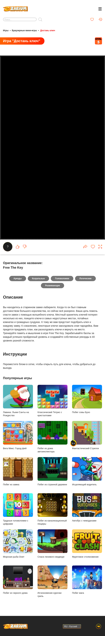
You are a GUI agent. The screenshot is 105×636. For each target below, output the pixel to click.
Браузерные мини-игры (24, 30)
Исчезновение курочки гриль (52, 581)
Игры (5, 30)
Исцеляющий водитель (87, 471)
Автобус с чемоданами (87, 507)
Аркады (17, 278)
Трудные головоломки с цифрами (18, 509)
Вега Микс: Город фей (18, 435)
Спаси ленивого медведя (52, 543)
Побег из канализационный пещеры (52, 509)
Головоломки (62, 278)
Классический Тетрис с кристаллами (52, 401)
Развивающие (52, 285)
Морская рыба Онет (18, 543)
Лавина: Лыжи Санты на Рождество (18, 401)
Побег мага (87, 579)
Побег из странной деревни (52, 471)
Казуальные (38, 278)
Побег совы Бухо (87, 399)
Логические (85, 278)
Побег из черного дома (18, 579)
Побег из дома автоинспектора (52, 437)
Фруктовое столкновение (87, 543)
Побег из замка (18, 471)
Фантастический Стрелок (87, 435)
